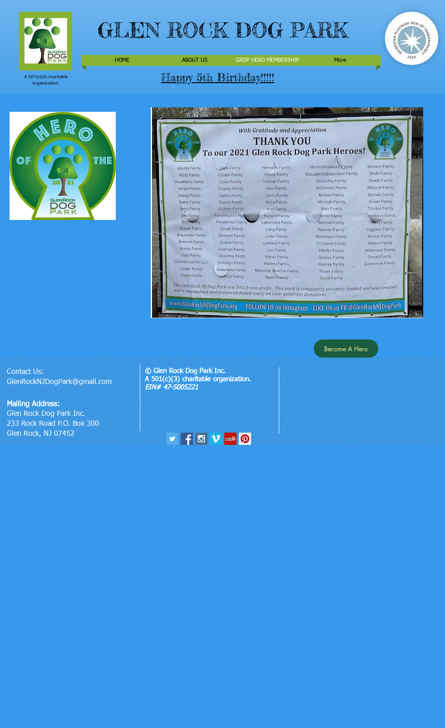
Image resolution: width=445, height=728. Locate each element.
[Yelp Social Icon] (230, 439)
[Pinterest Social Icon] (245, 439)
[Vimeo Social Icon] (216, 439)
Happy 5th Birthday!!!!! (217, 77)
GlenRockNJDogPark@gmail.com (59, 382)
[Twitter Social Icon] (172, 439)
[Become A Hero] (346, 348)
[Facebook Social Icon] (187, 439)
